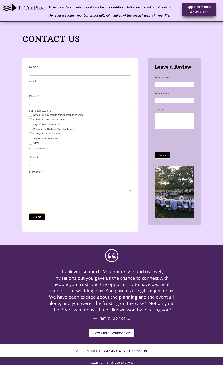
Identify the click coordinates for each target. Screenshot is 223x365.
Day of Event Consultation (44, 124)
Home (52, 7)
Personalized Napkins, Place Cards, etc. (51, 129)
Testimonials (133, 7)
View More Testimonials (111, 333)
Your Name (162, 77)
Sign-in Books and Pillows (44, 138)
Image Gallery (115, 7)
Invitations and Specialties (89, 7)
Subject (34, 157)
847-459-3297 (199, 12)
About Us (149, 7)
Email (33, 81)
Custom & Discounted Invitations (47, 119)
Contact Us (164, 7)
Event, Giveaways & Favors (45, 133)
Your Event (66, 7)
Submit (37, 216)
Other (34, 143)
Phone (34, 95)
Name (33, 66)
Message (35, 171)
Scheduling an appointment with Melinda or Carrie (56, 115)
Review (160, 109)
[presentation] (55, 201)
